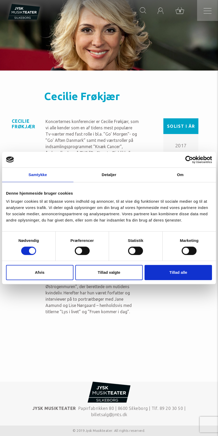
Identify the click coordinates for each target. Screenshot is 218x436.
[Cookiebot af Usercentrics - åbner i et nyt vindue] (189, 160)
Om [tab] (180, 174)
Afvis (39, 272)
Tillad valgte (109, 272)
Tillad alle (178, 272)
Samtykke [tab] (37, 174)
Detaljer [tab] (109, 174)
